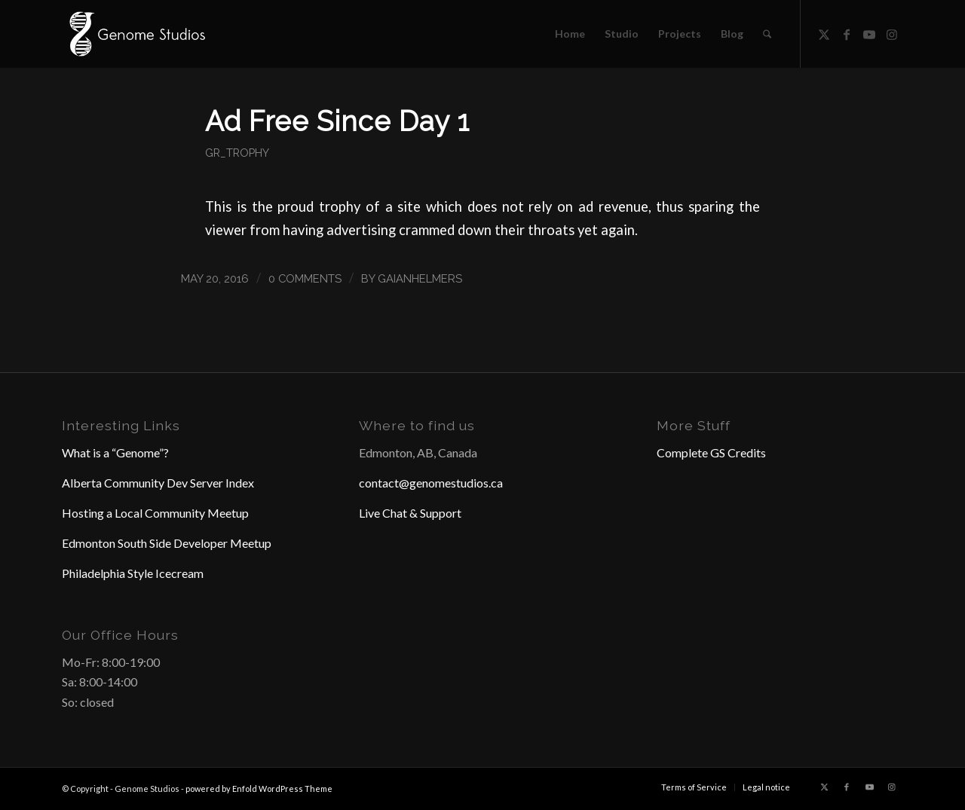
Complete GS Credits (711, 452)
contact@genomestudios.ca (431, 482)
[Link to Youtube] (869, 33)
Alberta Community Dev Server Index (158, 482)
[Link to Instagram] (892, 33)
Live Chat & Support (410, 513)
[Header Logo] (136, 34)
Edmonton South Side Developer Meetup (166, 543)
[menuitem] (570, 34)
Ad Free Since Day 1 (337, 121)
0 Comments (305, 278)
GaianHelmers (420, 278)
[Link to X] (824, 33)
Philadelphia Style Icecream (133, 573)
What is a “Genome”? (115, 452)
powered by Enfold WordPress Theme (258, 788)
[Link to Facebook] (846, 33)
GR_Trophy (237, 152)
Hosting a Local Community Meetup (155, 513)
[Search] (767, 34)
